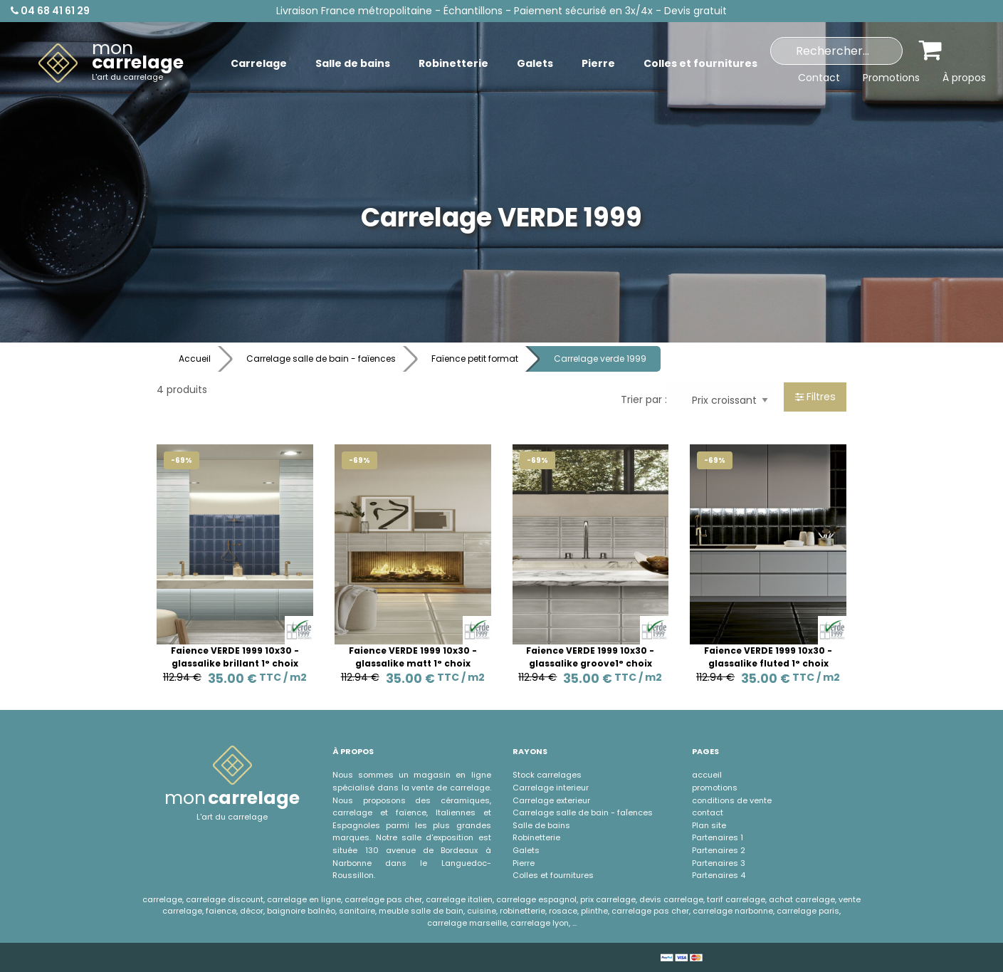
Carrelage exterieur (551, 800)
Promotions (891, 77)
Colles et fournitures (553, 875)
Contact (819, 77)
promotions (714, 787)
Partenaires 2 (718, 850)
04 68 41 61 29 (50, 11)
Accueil (195, 358)
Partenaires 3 (718, 863)
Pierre (524, 863)
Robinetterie (536, 837)
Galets (526, 850)
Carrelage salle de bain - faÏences (583, 812)
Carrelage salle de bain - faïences (321, 358)
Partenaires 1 (717, 837)
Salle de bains (541, 825)
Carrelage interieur (551, 787)
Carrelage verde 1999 (600, 358)
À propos (964, 77)
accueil (707, 774)
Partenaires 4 (718, 875)
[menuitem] (111, 63)
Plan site (709, 825)
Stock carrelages (547, 774)
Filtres (815, 397)
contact (707, 812)
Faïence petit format (474, 358)
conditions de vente (732, 800)
